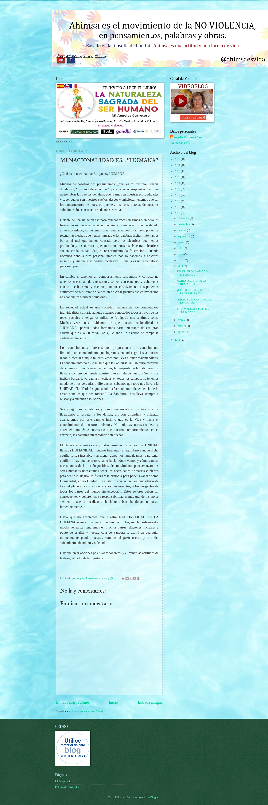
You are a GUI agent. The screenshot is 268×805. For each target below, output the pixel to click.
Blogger (154, 797)
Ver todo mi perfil (180, 142)
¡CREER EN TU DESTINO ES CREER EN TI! (192, 291)
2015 (177, 339)
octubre (182, 230)
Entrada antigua (150, 702)
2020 (177, 189)
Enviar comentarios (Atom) (87, 711)
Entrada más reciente (72, 702)
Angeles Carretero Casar (189, 137)
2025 (177, 159)
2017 (177, 207)
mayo (181, 260)
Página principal (64, 781)
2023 (177, 171)
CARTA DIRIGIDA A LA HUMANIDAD (191, 282)
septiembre (184, 236)
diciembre (184, 218)
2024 (177, 165)
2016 (177, 213)
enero (181, 331)
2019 (177, 195)
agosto (182, 242)
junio (181, 254)
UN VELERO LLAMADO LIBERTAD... (192, 273)
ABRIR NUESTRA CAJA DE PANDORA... (194, 301)
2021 (177, 183)
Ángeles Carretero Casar (81, 56)
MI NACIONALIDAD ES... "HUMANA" (193, 310)
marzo (181, 319)
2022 (177, 177)
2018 (177, 201)
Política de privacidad (67, 786)
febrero (182, 325)
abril (181, 266)
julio (181, 248)
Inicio (113, 702)
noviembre (184, 224)
